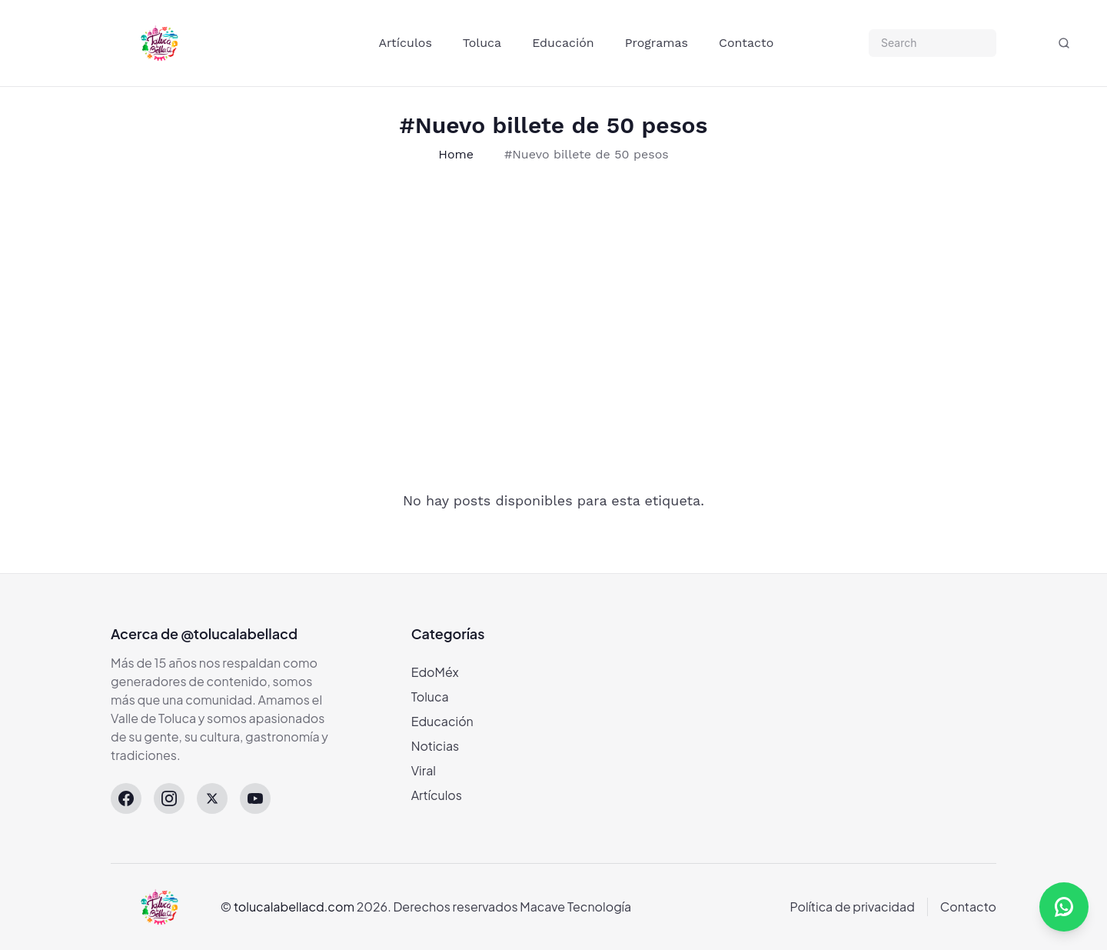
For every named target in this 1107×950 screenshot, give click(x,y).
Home (456, 154)
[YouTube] (255, 798)
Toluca (482, 42)
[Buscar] (1064, 43)
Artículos (405, 42)
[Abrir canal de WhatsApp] (1064, 907)
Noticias (435, 746)
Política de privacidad (852, 906)
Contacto (746, 42)
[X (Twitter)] (212, 798)
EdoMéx (435, 672)
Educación (563, 42)
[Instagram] (169, 798)
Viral (423, 770)
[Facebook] (126, 798)
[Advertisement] (486, 308)
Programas (656, 42)
